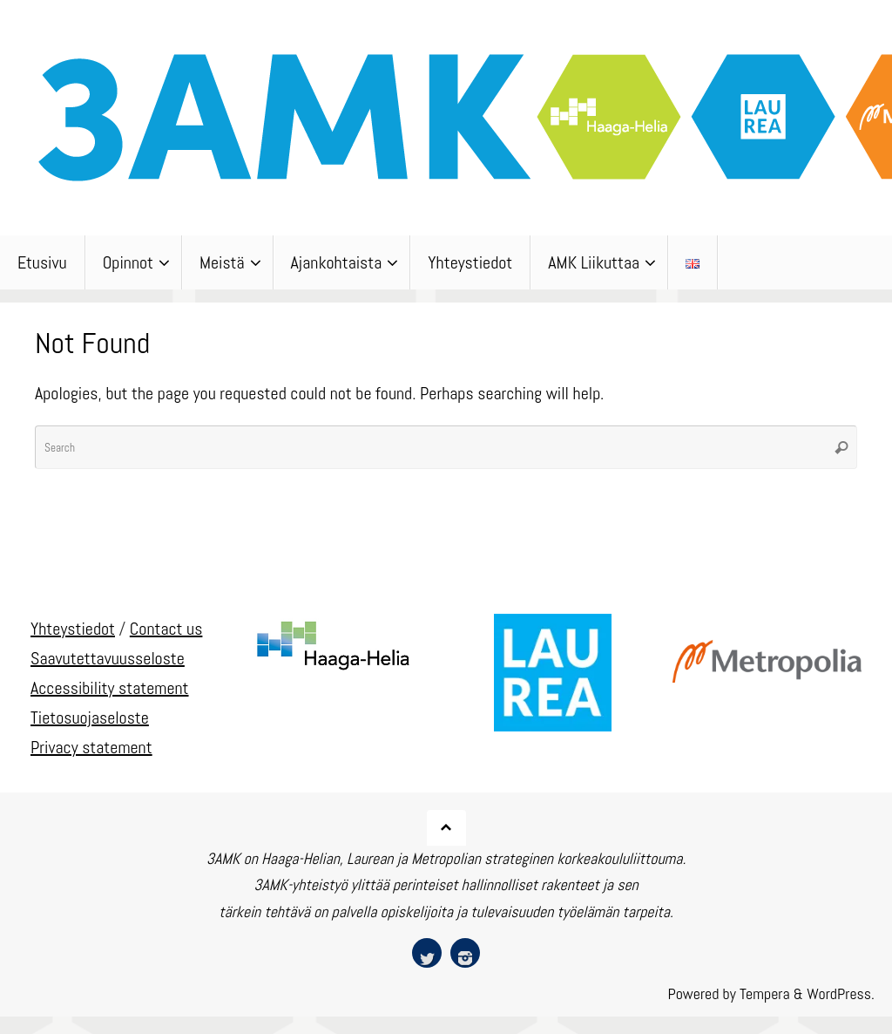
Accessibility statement (109, 688)
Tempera (765, 993)
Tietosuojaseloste (89, 717)
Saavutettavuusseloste (107, 658)
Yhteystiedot (72, 628)
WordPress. (841, 993)
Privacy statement (91, 747)
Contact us (166, 628)
